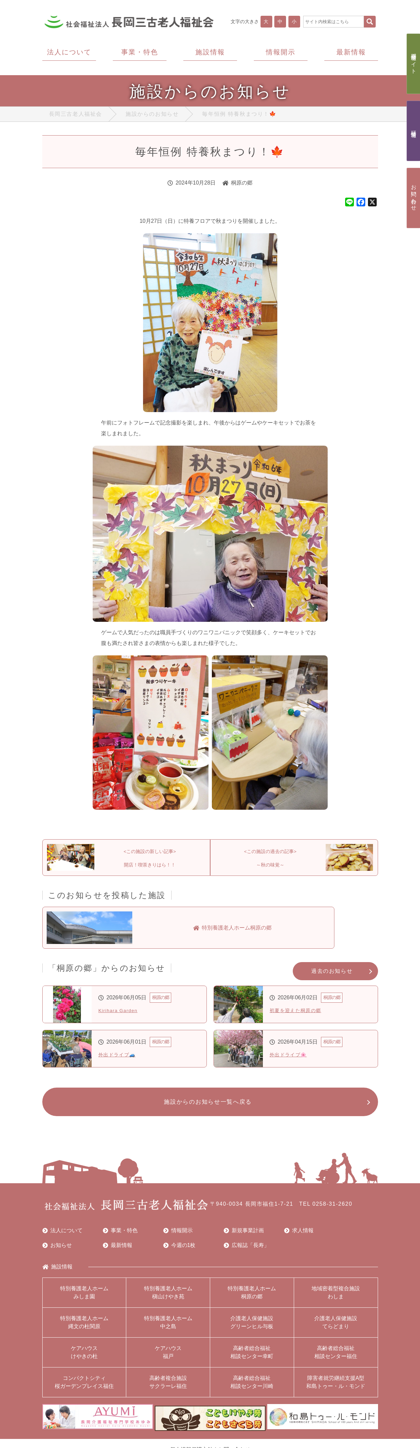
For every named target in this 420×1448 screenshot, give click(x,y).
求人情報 (299, 1236)
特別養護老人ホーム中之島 (168, 1327)
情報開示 (178, 1236)
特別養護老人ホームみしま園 (84, 1297)
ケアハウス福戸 (168, 1357)
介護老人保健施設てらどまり (335, 1327)
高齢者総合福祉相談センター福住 (335, 1357)
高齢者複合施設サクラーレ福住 (168, 1387)
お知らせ (57, 1250)
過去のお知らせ (332, 974)
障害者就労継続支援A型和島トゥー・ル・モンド (335, 1387)
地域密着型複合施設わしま (336, 1297)
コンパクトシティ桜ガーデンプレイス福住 (84, 1387)
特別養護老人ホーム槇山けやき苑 (168, 1297)
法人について (62, 1236)
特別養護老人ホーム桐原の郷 (252, 1297)
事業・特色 (120, 1236)
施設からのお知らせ (152, 115)
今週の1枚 (179, 1250)
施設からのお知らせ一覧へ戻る (206, 1106)
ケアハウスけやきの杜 (84, 1357)
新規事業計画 (244, 1236)
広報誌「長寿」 (246, 1250)
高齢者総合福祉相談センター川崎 (251, 1387)
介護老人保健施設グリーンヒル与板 (251, 1327)
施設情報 (57, 1272)
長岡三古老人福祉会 (75, 115)
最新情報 (117, 1250)
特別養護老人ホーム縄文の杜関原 (84, 1327)
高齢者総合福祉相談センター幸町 (251, 1357)
